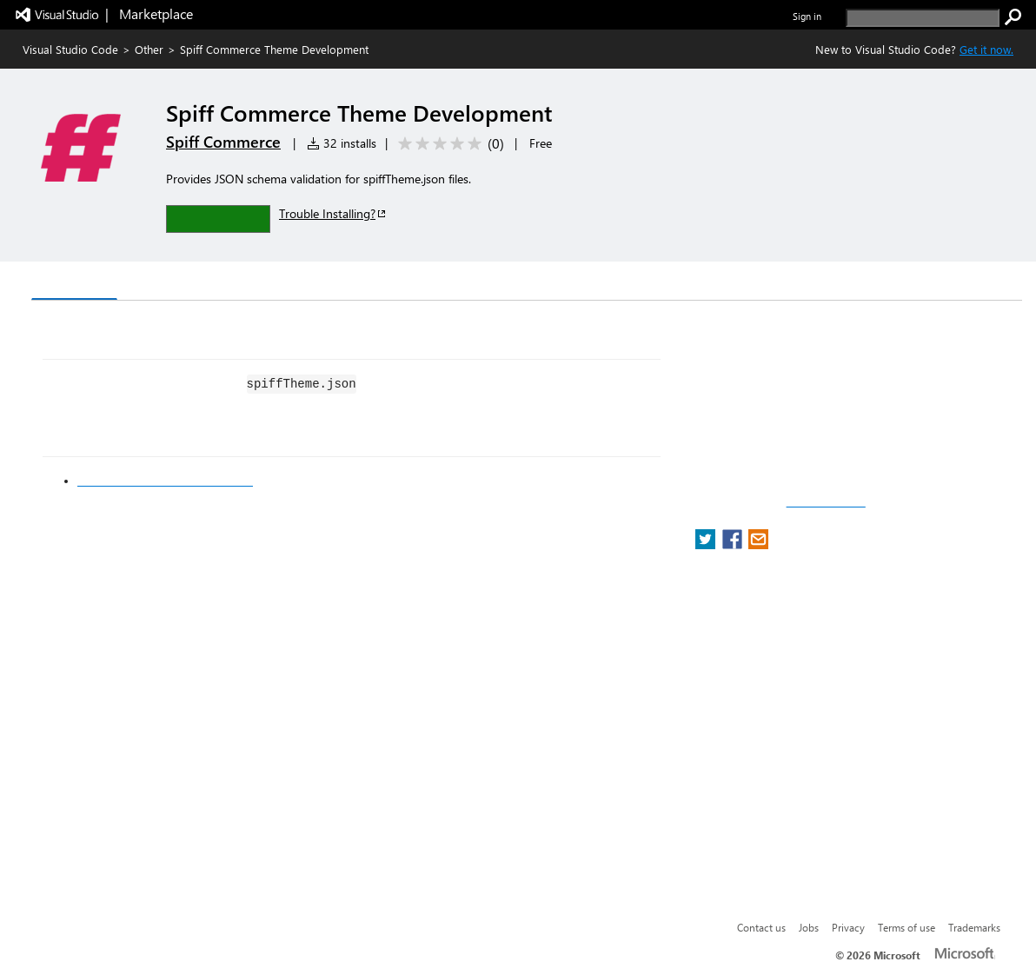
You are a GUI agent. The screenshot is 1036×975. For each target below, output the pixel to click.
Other (149, 49)
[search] (922, 18)
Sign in (807, 16)
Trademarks (974, 927)
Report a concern (826, 502)
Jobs (809, 927)
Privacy (848, 927)
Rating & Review (369, 283)
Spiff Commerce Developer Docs (165, 481)
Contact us (761, 927)
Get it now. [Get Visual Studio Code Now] (986, 49)
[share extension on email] (758, 544)
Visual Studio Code (70, 49)
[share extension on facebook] (734, 544)
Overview (74, 282)
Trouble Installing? (333, 213)
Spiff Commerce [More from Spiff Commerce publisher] (223, 141)
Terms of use (906, 927)
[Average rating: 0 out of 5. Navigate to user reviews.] (448, 144)
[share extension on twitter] (707, 544)
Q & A (273, 283)
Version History (179, 283)
